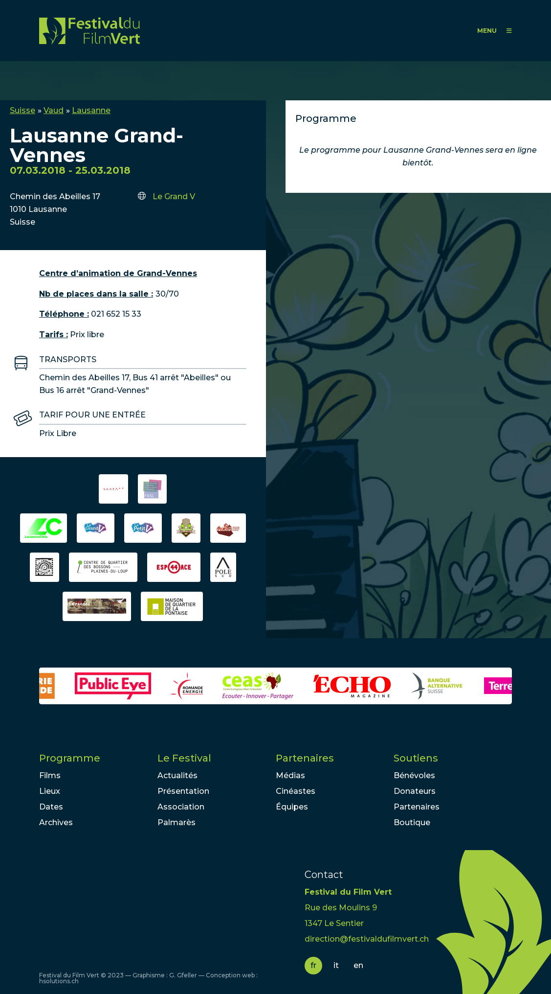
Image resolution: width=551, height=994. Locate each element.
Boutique (412, 822)
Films (50, 775)
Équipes (292, 806)
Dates (51, 806)
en (358, 965)
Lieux (49, 791)
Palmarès (176, 822)
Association (180, 806)
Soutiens (416, 758)
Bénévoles (414, 775)
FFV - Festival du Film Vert (89, 30)
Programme (69, 758)
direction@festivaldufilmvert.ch (367, 939)
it (336, 965)
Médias (290, 775)
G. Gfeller (183, 975)
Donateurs (415, 791)
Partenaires (305, 758)
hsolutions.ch (59, 981)
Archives (56, 822)
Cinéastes (295, 791)
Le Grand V (174, 196)
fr (313, 965)
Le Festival (184, 758)
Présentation (183, 791)
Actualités (177, 775)
